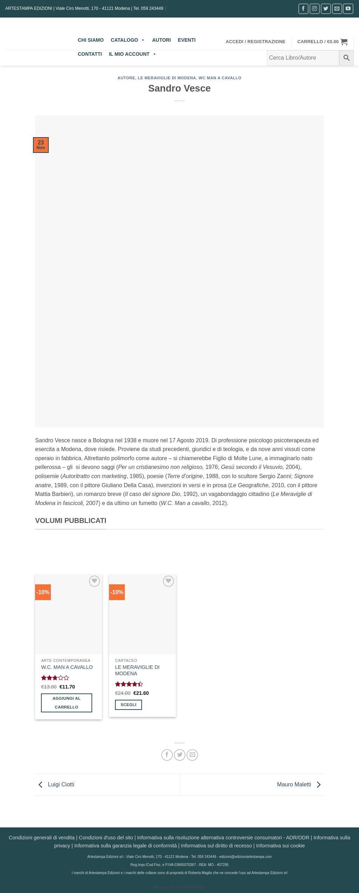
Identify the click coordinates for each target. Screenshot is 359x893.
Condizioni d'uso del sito (106, 837)
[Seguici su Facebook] (303, 9)
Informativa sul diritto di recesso (216, 845)
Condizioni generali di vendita (42, 837)
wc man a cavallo (220, 78)
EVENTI (187, 40)
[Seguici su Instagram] (315, 9)
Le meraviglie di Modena (167, 78)
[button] (256, 41)
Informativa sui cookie (280, 845)
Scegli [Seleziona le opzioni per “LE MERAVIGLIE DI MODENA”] (128, 705)
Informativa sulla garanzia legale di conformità (125, 845)
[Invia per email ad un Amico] (192, 755)
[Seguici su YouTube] (348, 9)
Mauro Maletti (300, 784)
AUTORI (161, 40)
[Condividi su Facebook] (167, 755)
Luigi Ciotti (54, 784)
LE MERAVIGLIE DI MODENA (137, 670)
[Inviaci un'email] (337, 9)
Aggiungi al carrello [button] (67, 702)
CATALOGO (128, 40)
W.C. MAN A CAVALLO (67, 667)
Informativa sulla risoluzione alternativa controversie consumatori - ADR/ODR (223, 837)
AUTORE (126, 78)
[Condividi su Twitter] (179, 755)
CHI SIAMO (91, 40)
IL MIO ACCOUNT (133, 54)
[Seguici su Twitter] (326, 9)
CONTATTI (90, 54)
